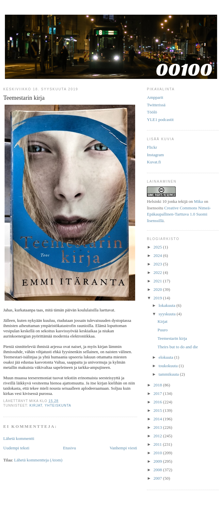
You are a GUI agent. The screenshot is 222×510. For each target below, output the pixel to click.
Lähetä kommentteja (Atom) (38, 460)
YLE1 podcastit (160, 119)
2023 (158, 264)
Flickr (152, 147)
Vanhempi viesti (123, 447)
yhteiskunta (58, 405)
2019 (158, 297)
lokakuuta (168, 305)
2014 (158, 418)
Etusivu (69, 447)
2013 (158, 427)
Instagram (155, 154)
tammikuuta (169, 374)
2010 (158, 452)
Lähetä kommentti (18, 438)
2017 (158, 393)
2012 (158, 435)
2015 (158, 410)
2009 (158, 461)
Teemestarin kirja (172, 338)
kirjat (35, 405)
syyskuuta (168, 313)
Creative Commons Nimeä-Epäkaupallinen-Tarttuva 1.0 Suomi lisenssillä (179, 214)
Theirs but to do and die (177, 346)
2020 (158, 289)
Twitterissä (156, 104)
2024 (158, 255)
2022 (158, 272)
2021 (158, 280)
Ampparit (155, 97)
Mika (198, 201)
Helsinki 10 (156, 201)
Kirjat (162, 321)
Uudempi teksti (16, 447)
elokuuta (166, 357)
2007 (158, 478)
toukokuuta (169, 365)
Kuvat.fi (154, 161)
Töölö (152, 112)
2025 (158, 247)
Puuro (162, 329)
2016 (158, 401)
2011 (158, 444)
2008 (158, 469)
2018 (158, 384)
